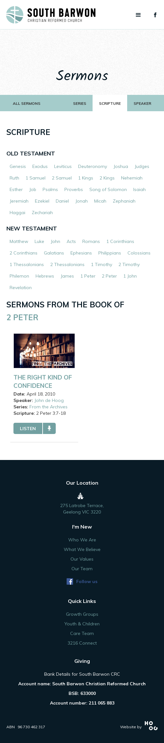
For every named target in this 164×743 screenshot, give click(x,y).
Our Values (82, 559)
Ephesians (81, 253)
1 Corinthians (120, 241)
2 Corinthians (23, 253)
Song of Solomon (108, 189)
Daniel (62, 201)
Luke (39, 241)
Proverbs (73, 189)
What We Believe (82, 549)
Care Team (82, 633)
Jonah (81, 201)
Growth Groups (82, 614)
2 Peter (109, 276)
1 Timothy (101, 264)
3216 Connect (82, 643)
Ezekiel (42, 201)
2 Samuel (62, 178)
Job (32, 189)
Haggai (17, 212)
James (67, 276)
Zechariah (42, 212)
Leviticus (63, 166)
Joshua (120, 166)
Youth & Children (82, 624)
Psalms (50, 189)
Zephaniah (124, 201)
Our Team (82, 569)
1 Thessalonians (27, 264)
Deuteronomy (92, 166)
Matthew (19, 241)
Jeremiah (19, 201)
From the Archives (48, 407)
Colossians (139, 253)
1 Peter (87, 276)
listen (28, 428)
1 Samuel (35, 178)
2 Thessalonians (67, 264)
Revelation (21, 287)
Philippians (109, 253)
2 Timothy (129, 264)
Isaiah (139, 189)
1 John (130, 276)
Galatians (54, 253)
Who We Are (82, 540)
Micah (100, 201)
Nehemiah (132, 178)
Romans (91, 241)
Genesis (18, 166)
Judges (142, 166)
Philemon (19, 276)
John (55, 241)
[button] (138, 15)
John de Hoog (49, 400)
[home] (47, 14)
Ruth (14, 178)
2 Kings (107, 178)
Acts (71, 241)
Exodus (40, 166)
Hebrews (45, 276)
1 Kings (85, 178)
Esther (16, 189)
